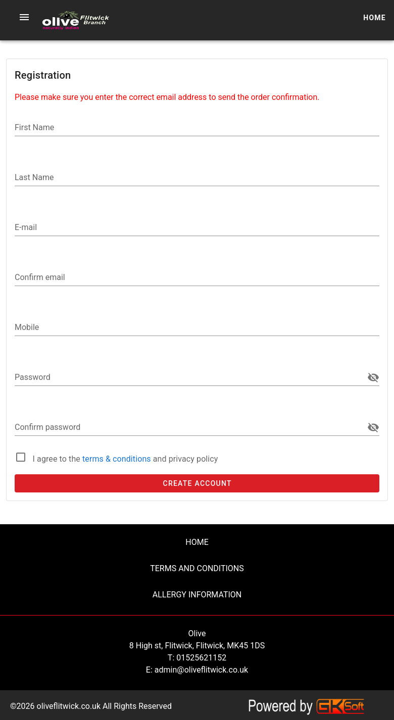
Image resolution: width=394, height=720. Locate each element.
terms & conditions (117, 459)
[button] (24, 17)
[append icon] (373, 377)
